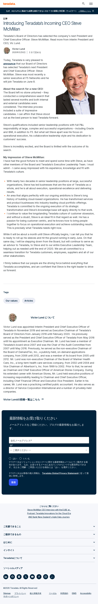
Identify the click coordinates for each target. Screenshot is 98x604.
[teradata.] (9, 3)
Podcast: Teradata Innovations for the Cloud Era (49, 513)
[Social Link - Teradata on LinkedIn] (5, 576)
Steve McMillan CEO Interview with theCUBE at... (49, 510)
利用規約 (64, 593)
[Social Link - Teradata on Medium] (19, 576)
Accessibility (85, 593)
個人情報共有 (35, 593)
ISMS (74, 593)
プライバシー (20, 593)
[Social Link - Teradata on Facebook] (38, 576)
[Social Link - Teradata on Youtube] (32, 576)
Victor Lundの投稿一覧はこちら (21, 399)
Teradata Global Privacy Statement (60, 473)
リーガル (53, 593)
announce (9, 63)
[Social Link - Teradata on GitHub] (12, 576)
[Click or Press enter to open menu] (91, 3)
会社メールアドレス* (21, 440)
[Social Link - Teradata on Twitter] (25, 576)
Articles (28, 300)
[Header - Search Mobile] (83, 3)
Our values (12, 300)
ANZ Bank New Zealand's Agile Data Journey (49, 517)
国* (11, 445)
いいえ (26, 458)
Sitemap (7, 593)
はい (15, 458)
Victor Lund (18, 49)
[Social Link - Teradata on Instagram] (45, 576)
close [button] (93, 11)
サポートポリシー (11, 596)
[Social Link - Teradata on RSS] (52, 576)
